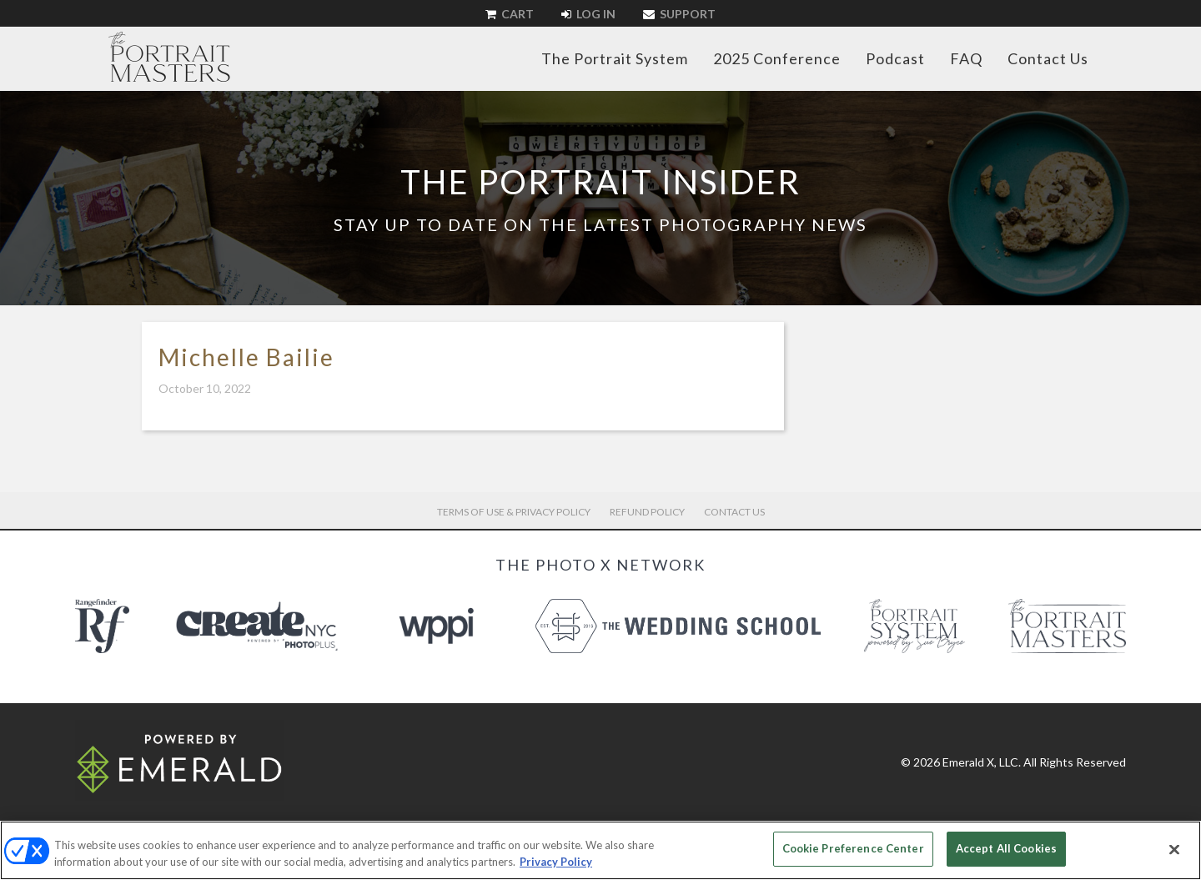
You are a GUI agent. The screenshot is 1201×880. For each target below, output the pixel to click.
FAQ (966, 58)
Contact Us (1048, 58)
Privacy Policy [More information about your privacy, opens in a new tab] (556, 861)
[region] (600, 850)
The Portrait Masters (169, 57)
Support (679, 14)
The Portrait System (614, 58)
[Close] (1174, 849)
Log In (588, 14)
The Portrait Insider (600, 182)
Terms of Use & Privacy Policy (513, 511)
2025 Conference (777, 58)
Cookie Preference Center (853, 848)
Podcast (895, 58)
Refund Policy (647, 511)
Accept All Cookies (1006, 848)
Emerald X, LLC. (981, 762)
